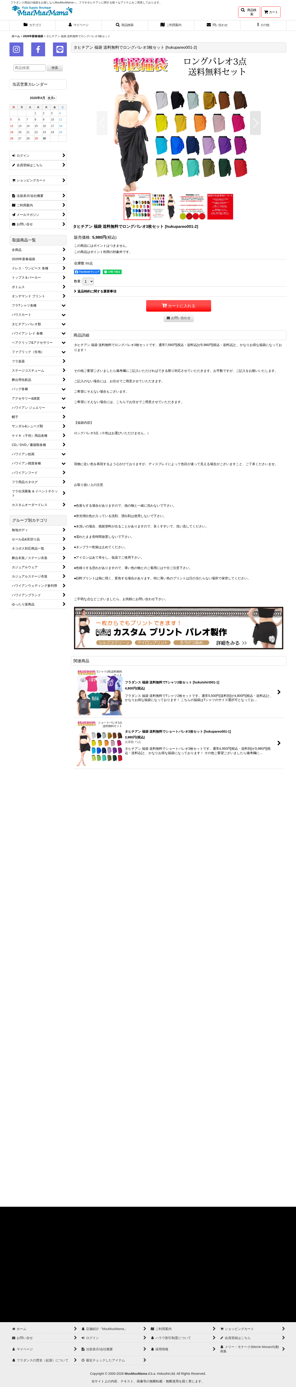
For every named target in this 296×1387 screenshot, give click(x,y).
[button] (249, 12)
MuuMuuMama (136, 1373)
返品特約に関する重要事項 (95, 291)
